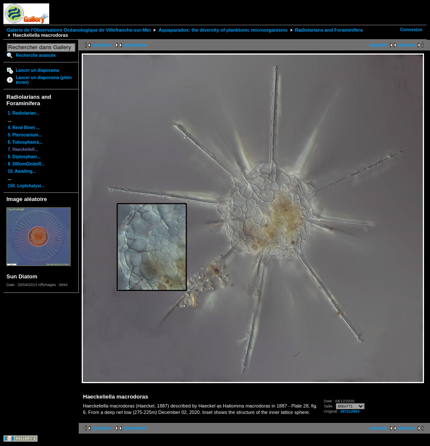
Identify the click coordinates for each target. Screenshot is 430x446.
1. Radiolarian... (23, 113)
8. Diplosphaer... (24, 156)
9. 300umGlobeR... (26, 164)
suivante (378, 45)
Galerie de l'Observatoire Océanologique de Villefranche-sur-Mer (79, 29)
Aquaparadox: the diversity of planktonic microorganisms (223, 29)
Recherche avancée (36, 55)
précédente (135, 45)
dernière (407, 45)
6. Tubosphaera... (25, 142)
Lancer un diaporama (37, 70)
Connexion (411, 29)
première (102, 45)
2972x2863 (349, 411)
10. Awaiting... (22, 171)
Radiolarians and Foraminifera (329, 29)
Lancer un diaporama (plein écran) (44, 80)
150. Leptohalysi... (26, 185)
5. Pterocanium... (25, 135)
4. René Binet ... (23, 127)
